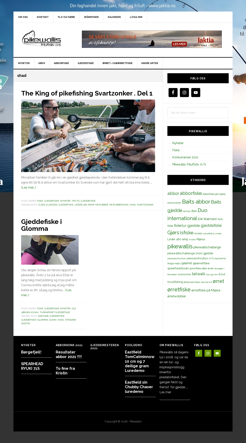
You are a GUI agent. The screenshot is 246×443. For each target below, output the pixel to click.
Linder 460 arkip (84, 211)
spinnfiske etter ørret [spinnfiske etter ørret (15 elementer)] (201, 268)
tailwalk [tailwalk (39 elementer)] (198, 274)
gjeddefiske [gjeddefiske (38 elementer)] (211, 225)
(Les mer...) (28, 194)
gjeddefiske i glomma (34, 326)
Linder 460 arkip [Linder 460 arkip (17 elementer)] (177, 239)
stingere (70, 326)
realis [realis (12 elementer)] (177, 263)
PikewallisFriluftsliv (46, 39)
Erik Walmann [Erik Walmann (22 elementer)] (207, 219)
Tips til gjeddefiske (84, 207)
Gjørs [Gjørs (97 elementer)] (173, 232)
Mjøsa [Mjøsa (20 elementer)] (200, 239)
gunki (53, 326)
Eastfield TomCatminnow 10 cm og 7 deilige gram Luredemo (139, 361)
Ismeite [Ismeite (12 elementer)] (198, 233)
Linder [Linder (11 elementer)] (218, 233)
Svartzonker (145, 211)
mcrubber (101, 211)
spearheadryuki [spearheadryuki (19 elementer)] (178, 268)
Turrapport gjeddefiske (55, 319)
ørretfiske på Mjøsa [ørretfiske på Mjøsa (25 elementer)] (205, 290)
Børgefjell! (31, 352)
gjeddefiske (66, 211)
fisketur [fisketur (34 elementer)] (180, 225)
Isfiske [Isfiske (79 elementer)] (186, 232)
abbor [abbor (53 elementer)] (173, 193)
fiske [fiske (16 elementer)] (170, 225)
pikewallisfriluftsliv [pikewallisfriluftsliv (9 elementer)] (176, 258)
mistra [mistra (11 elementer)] (192, 239)
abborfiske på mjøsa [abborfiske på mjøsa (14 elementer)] (214, 193)
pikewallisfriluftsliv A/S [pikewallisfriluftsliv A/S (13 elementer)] (200, 258)
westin (25, 330)
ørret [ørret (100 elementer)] (218, 281)
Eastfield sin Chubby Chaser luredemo (139, 387)
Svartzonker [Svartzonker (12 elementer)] (184, 274)
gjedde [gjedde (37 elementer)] (193, 225)
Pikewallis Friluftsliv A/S (189, 164)
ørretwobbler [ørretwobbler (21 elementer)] (176, 296)
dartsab (43, 322)
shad (133, 211)
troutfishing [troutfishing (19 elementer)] (175, 282)
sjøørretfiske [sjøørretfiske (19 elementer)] (201, 263)
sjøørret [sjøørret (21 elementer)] (186, 263)
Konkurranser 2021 (185, 157)
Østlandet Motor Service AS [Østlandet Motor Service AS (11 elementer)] (198, 282)
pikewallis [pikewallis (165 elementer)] (180, 246)
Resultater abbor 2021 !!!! (69, 354)
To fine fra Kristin (65, 370)
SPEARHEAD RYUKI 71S (32, 366)
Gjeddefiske (51, 207)
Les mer (165, 392)
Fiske (40, 207)
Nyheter (65, 207)
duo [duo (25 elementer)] (194, 211)
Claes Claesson (47, 211)
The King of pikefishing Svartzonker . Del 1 (87, 96)
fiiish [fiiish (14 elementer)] (220, 219)
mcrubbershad (118, 211)
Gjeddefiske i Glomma (42, 231)
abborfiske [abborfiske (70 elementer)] (191, 193)
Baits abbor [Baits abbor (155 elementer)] (196, 201)
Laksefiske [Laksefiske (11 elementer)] (208, 233)
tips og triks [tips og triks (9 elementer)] (212, 274)
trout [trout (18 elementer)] (222, 274)
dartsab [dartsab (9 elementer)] (186, 211)
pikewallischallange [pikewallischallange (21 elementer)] (207, 247)
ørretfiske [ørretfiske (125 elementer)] (179, 289)
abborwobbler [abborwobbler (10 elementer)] (174, 202)
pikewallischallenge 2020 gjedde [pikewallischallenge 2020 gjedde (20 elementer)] (190, 253)
